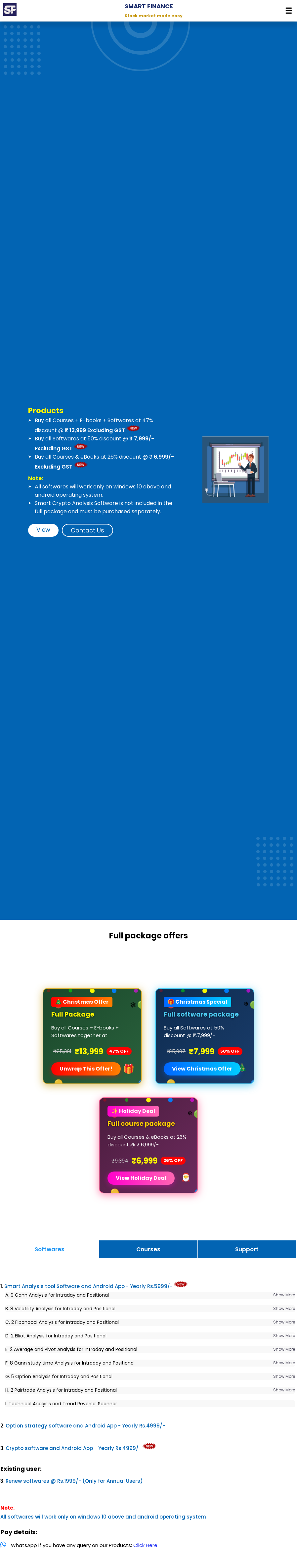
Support (247, 1249)
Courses (148, 1249)
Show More (273, 1295)
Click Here (156, 1545)
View (43, 529)
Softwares (49, 1249)
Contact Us (87, 530)
